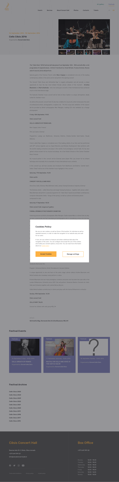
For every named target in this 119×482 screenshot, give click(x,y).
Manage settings (72, 254)
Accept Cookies (47, 254)
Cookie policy (45, 246)
